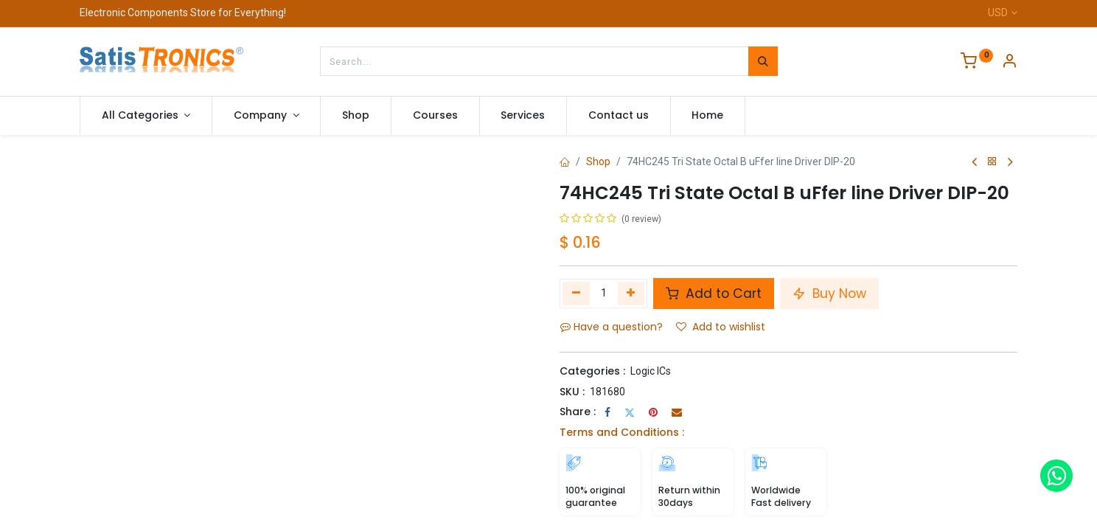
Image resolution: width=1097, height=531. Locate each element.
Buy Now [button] (829, 293)
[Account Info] (1009, 63)
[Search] (763, 61)
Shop (598, 161)
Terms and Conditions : (622, 432)
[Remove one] (576, 293)
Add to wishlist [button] (720, 326)
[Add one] (631, 293)
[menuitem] (356, 116)
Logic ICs (650, 371)
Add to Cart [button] (714, 293)
